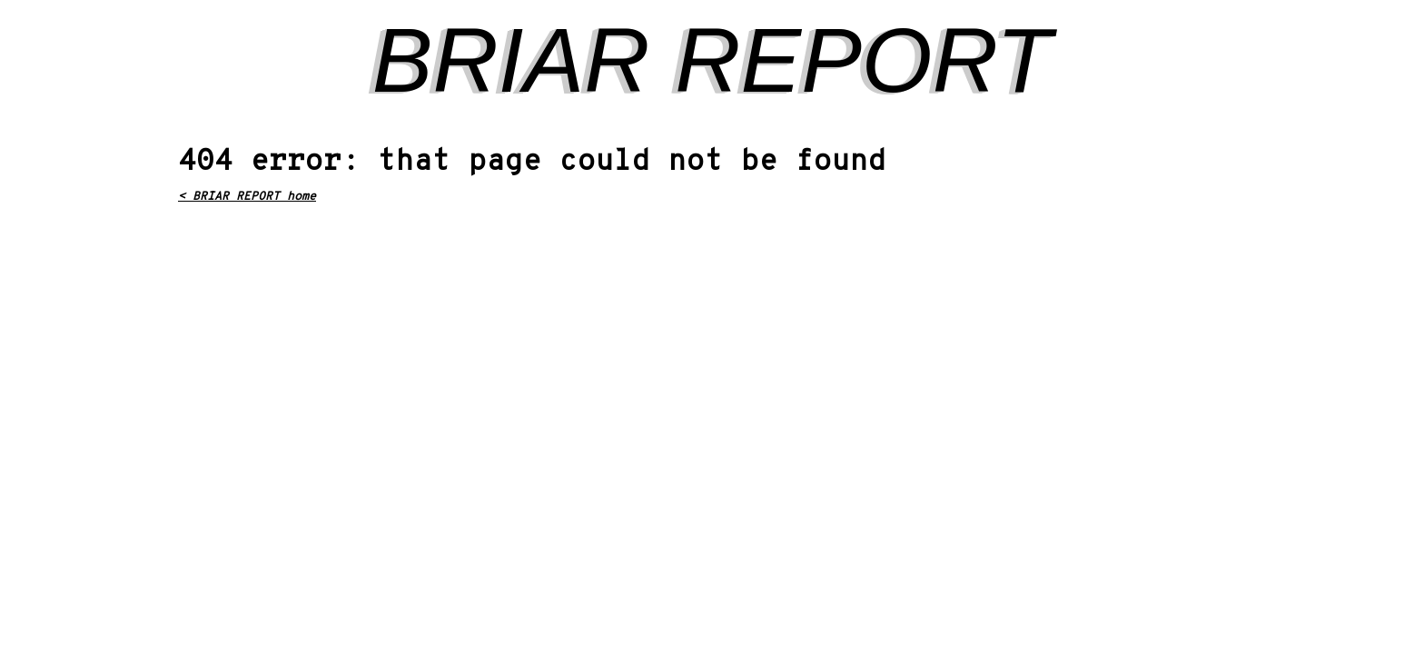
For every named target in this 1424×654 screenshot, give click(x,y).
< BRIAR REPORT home (247, 197)
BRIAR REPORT (712, 60)
